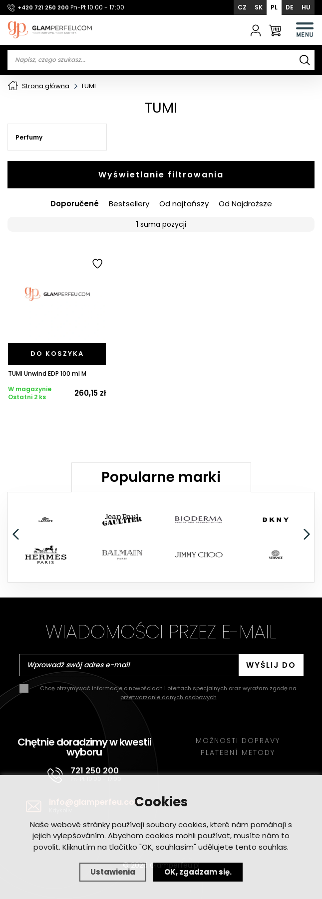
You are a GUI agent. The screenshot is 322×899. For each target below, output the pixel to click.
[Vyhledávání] (161, 60)
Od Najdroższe (245, 204)
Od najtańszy (184, 204)
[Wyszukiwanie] (305, 60)
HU (306, 7)
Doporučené (74, 204)
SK (259, 7)
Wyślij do (271, 665)
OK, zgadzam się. (198, 872)
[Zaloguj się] (256, 29)
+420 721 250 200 (43, 7)
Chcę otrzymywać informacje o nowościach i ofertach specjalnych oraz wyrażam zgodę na (168, 692)
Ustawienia (112, 872)
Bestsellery (129, 204)
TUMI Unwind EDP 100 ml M (47, 374)
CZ (242, 7)
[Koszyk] (275, 29)
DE (290, 7)
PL (274, 7)
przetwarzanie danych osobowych (168, 697)
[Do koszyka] (57, 354)
